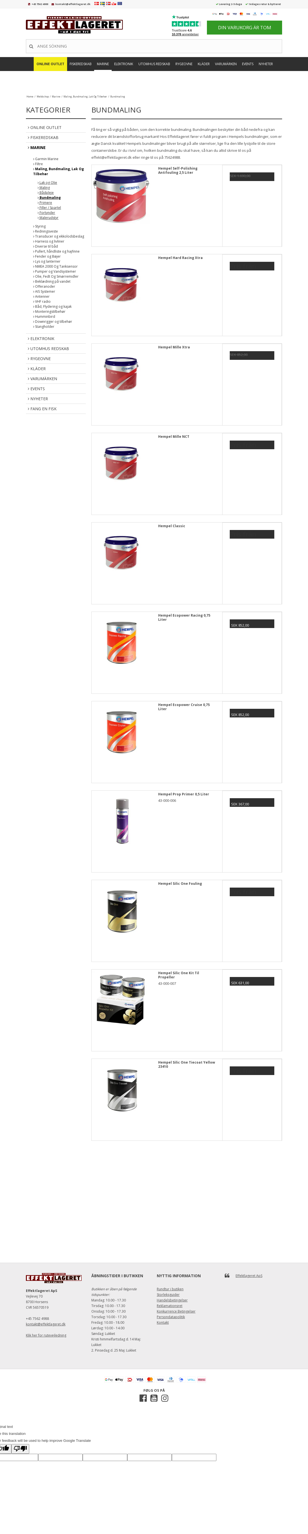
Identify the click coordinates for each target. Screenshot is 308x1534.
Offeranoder (44, 286)
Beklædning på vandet (51, 281)
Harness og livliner (48, 241)
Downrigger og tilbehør (52, 321)
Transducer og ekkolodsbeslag (58, 236)
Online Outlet (50, 64)
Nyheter (266, 64)
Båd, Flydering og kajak (52, 306)
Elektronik (123, 64)
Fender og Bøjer (47, 256)
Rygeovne (183, 64)
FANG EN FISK (154, 80)
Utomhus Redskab (154, 64)
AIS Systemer (44, 291)
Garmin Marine (45, 159)
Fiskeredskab (81, 64)
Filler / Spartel (49, 207)
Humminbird (44, 316)
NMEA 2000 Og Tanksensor (55, 266)
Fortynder (46, 212)
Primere (45, 202)
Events (247, 64)
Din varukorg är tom (244, 27)
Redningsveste (45, 231)
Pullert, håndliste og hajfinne (56, 251)
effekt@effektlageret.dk (111, 157)
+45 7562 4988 (40, 4)
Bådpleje (46, 192)
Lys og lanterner (46, 261)
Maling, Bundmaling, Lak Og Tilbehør (58, 171)
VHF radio (42, 301)
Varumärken (226, 64)
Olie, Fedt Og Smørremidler (56, 276)
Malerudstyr (48, 217)
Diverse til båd (45, 246)
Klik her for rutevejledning (46, 1335)
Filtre (38, 164)
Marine (103, 64)
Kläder (204, 64)
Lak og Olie (47, 182)
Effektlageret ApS (249, 1275)
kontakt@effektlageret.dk (73, 4)
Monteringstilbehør (49, 311)
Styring (39, 226)
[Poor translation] (20, 1449)
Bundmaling (49, 197)
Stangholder (43, 326)
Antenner (41, 296)
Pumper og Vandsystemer (54, 271)
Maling (44, 187)
